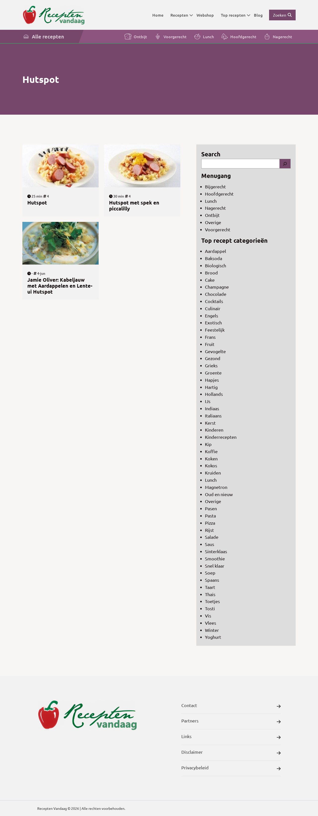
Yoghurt (213, 637)
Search (210, 154)
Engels (211, 315)
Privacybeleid (231, 769)
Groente (213, 372)
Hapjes (212, 379)
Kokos (211, 465)
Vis (208, 615)
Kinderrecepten (221, 437)
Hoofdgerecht (238, 36)
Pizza (210, 522)
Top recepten (235, 15)
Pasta (210, 515)
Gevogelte (215, 351)
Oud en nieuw (219, 494)
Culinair (212, 308)
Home (157, 15)
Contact (231, 706)
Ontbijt (135, 36)
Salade (211, 537)
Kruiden (213, 472)
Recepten (181, 15)
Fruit (209, 344)
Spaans (212, 579)
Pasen (211, 508)
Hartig (211, 387)
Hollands (214, 394)
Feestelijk (215, 329)
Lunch (204, 36)
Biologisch (215, 265)
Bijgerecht (215, 186)
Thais (210, 594)
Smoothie (215, 558)
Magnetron (216, 487)
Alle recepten (43, 36)
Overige (213, 222)
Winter (212, 630)
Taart (210, 587)
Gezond (212, 358)
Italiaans (213, 415)
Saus (209, 544)
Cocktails (214, 301)
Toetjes (212, 601)
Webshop (205, 15)
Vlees (210, 622)
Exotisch (213, 322)
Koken (211, 458)
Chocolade (215, 294)
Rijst (209, 530)
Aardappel (215, 251)
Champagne (217, 286)
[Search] (284, 163)
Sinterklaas (216, 551)
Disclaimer (231, 753)
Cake (210, 279)
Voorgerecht (170, 36)
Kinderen (214, 429)
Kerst (210, 422)
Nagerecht (277, 36)
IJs (207, 401)
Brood (211, 272)
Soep (210, 572)
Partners (231, 722)
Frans (210, 337)
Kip (208, 444)
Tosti (210, 608)
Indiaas (212, 408)
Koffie (211, 451)
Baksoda (213, 258)
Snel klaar (214, 565)
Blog (258, 15)
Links (231, 737)
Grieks (211, 365)
